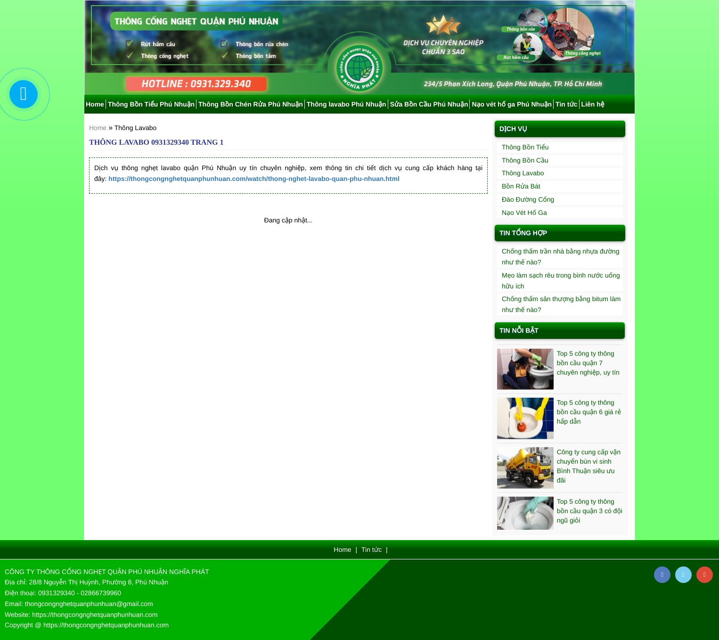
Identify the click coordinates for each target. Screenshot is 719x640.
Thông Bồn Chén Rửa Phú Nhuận (250, 104)
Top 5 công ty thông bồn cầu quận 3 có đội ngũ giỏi (589, 512)
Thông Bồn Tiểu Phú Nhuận (151, 104)
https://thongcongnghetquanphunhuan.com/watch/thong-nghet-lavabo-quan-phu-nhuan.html (253, 178)
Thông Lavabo (135, 127)
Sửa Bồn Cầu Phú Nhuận (429, 104)
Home (95, 104)
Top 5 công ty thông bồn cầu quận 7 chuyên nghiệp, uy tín (588, 364)
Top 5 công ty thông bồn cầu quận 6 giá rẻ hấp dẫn (589, 413)
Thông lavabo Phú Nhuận (346, 104)
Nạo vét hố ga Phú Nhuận (512, 104)
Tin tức (567, 104)
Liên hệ (593, 104)
